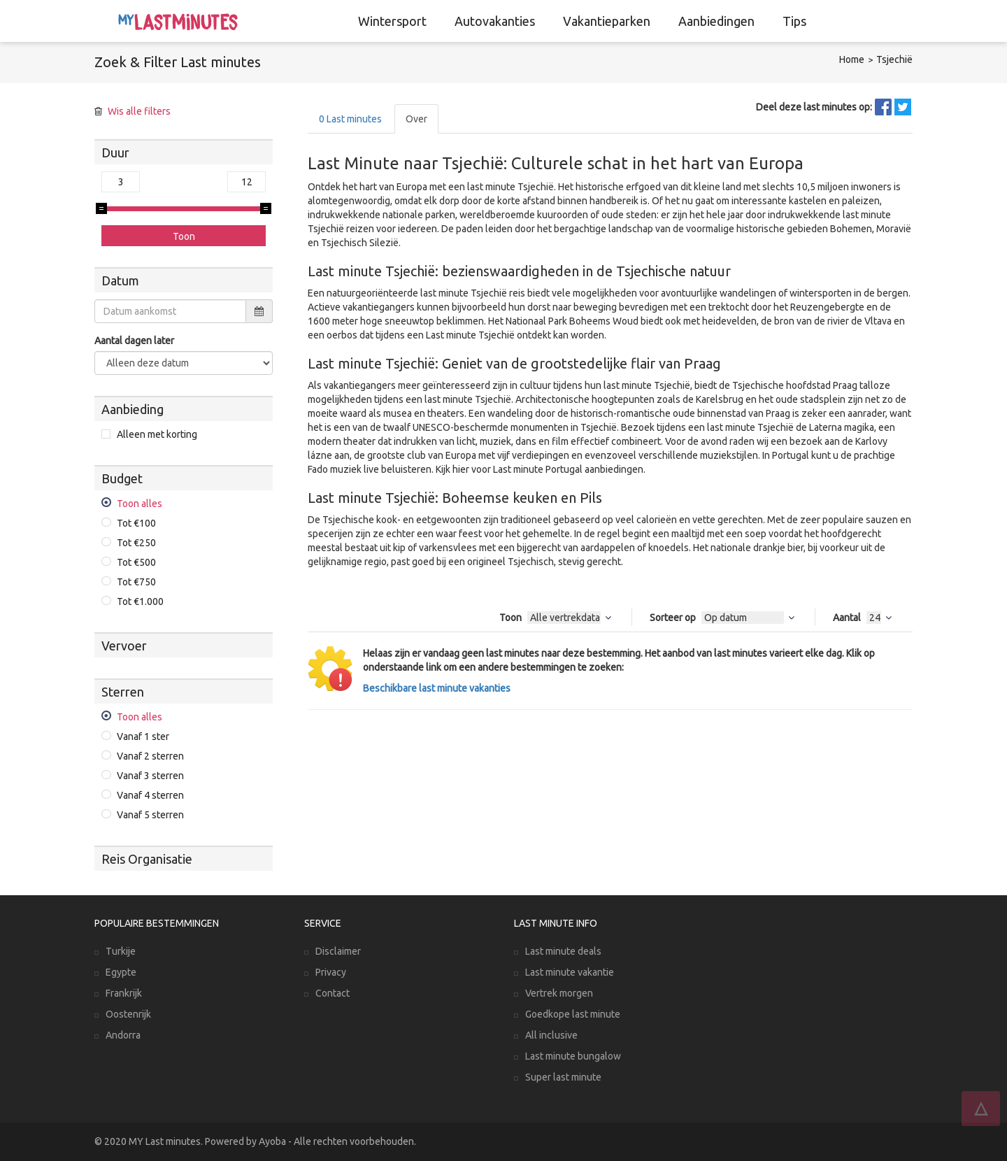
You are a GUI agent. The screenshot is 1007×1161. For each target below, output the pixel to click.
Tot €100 (136, 523)
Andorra (123, 1035)
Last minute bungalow (573, 1056)
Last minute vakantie (569, 972)
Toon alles (139, 503)
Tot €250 (136, 542)
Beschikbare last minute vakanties (436, 688)
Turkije (121, 951)
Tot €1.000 (140, 601)
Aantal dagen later (134, 340)
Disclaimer (338, 951)
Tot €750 (136, 581)
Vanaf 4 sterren (150, 795)
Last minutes (350, 118)
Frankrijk (124, 993)
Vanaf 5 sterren (150, 814)
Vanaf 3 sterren (150, 775)
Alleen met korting (157, 434)
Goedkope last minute (572, 1014)
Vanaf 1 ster (143, 736)
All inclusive (551, 1035)
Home (851, 59)
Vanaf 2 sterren (150, 756)
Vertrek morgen (559, 993)
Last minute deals (563, 951)
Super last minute (563, 1077)
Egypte (121, 972)
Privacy (330, 972)
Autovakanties (495, 21)
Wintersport (392, 21)
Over (416, 118)
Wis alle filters (139, 111)
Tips (794, 21)
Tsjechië (894, 59)
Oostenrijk (128, 1014)
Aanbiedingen (716, 21)
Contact (332, 993)
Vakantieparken (606, 21)
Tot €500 (136, 562)
